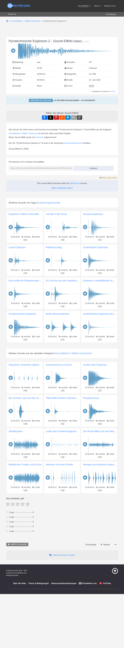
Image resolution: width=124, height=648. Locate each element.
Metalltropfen (16, 532)
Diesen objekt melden (108, 211)
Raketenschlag (54, 314)
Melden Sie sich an (41, 100)
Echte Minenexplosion (57, 381)
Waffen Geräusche (30, 167)
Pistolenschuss (91, 499)
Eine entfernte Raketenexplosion (26, 348)
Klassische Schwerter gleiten (24, 466)
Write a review (17, 645)
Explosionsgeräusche (73, 177)
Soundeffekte (14, 167)
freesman (112, 91)
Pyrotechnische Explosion (22, 381)
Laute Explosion (17, 314)
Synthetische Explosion (95, 314)
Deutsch (11, 14)
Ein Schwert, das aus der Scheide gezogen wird (34, 499)
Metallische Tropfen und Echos (25, 565)
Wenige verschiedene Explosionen (101, 565)
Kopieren (92, 201)
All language (91, 646)
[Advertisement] (62, 123)
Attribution (74, 217)
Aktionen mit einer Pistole (59, 565)
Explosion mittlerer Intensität (24, 281)
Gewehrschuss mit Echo (59, 466)
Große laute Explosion (95, 466)
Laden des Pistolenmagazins (61, 532)
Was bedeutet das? (62, 221)
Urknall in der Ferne (56, 281)
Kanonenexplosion (93, 281)
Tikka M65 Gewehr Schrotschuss (63, 499)
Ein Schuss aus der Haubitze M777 (64, 348)
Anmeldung (111, 14)
